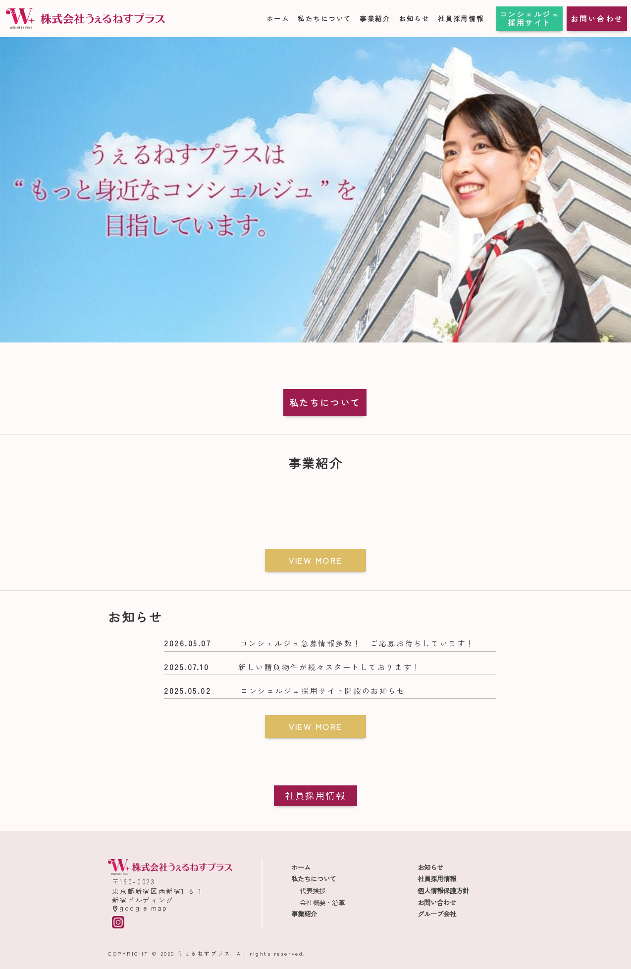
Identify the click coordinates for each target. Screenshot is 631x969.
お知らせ (414, 18)
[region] (315, 189)
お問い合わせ (597, 18)
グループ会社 (437, 914)
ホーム (278, 18)
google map (139, 908)
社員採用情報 (461, 18)
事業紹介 (375, 18)
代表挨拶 (312, 890)
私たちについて (325, 18)
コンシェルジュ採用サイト (529, 18)
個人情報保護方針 (443, 890)
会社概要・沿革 (322, 902)
